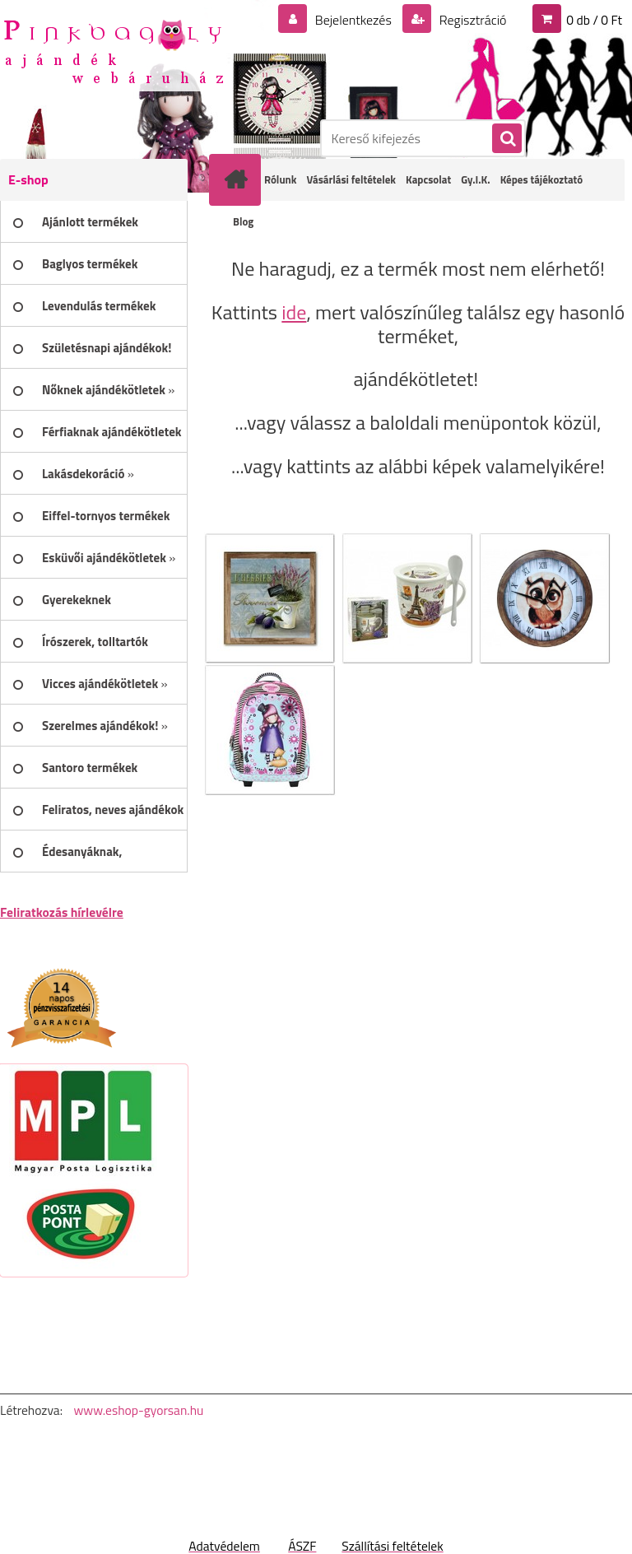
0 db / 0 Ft (594, 20)
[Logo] (113, 50)
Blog (243, 221)
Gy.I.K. (475, 179)
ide (293, 312)
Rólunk (280, 179)
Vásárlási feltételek (351, 179)
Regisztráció (471, 20)
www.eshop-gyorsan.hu (138, 1410)
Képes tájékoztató (541, 179)
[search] (506, 139)
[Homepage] (238, 179)
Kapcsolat (428, 179)
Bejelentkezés (353, 20)
